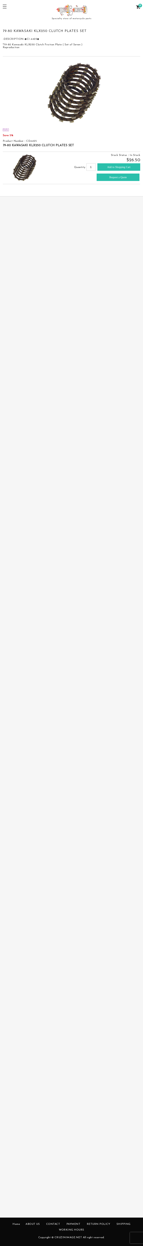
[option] (71, 92)
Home (16, 1224)
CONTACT (53, 1224)
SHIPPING (124, 1224)
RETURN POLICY (98, 1224)
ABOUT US (33, 1224)
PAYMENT (73, 1224)
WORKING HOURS (71, 1230)
